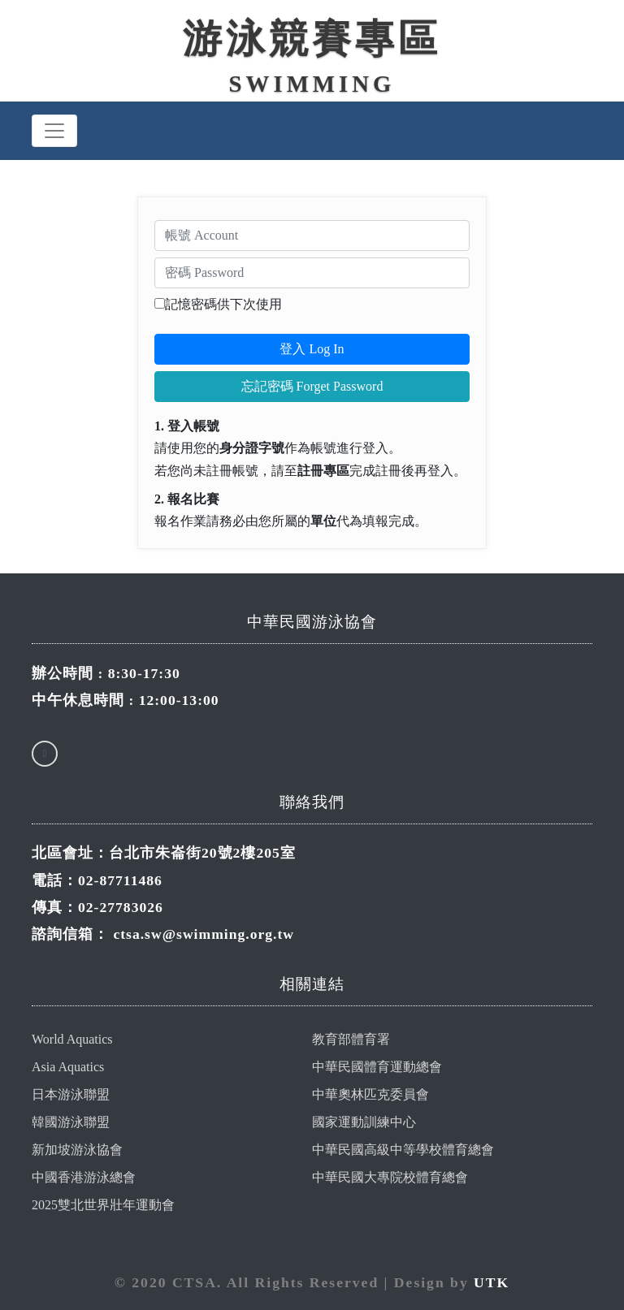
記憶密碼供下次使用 (223, 304)
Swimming (312, 84)
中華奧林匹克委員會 (370, 1094)
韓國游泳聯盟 (71, 1122)
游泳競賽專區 (312, 38)
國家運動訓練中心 (364, 1122)
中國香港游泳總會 (84, 1177)
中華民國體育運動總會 (377, 1067)
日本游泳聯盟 (71, 1094)
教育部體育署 (351, 1039)
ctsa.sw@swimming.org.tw (203, 934)
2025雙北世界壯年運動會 (103, 1205)
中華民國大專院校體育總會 (390, 1177)
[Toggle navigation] (54, 131)
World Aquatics (72, 1039)
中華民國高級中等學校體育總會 (403, 1150)
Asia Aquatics (68, 1067)
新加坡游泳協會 (77, 1150)
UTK (491, 1282)
